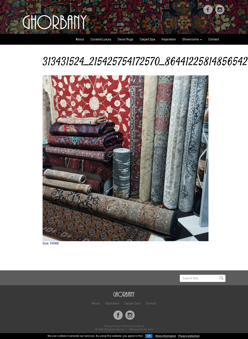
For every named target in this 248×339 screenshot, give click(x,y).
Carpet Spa (147, 39)
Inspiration (169, 39)
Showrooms (192, 39)
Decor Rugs (125, 39)
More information (166, 335)
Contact (213, 39)
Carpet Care (132, 303)
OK (149, 335)
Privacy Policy (112, 326)
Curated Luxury (101, 39)
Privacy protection (189, 335)
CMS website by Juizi (141, 329)
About (80, 39)
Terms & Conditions (133, 326)
